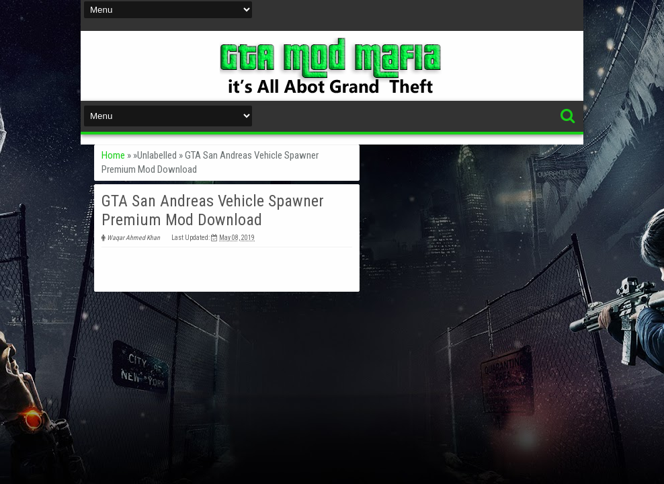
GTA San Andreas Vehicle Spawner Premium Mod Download (212, 210)
